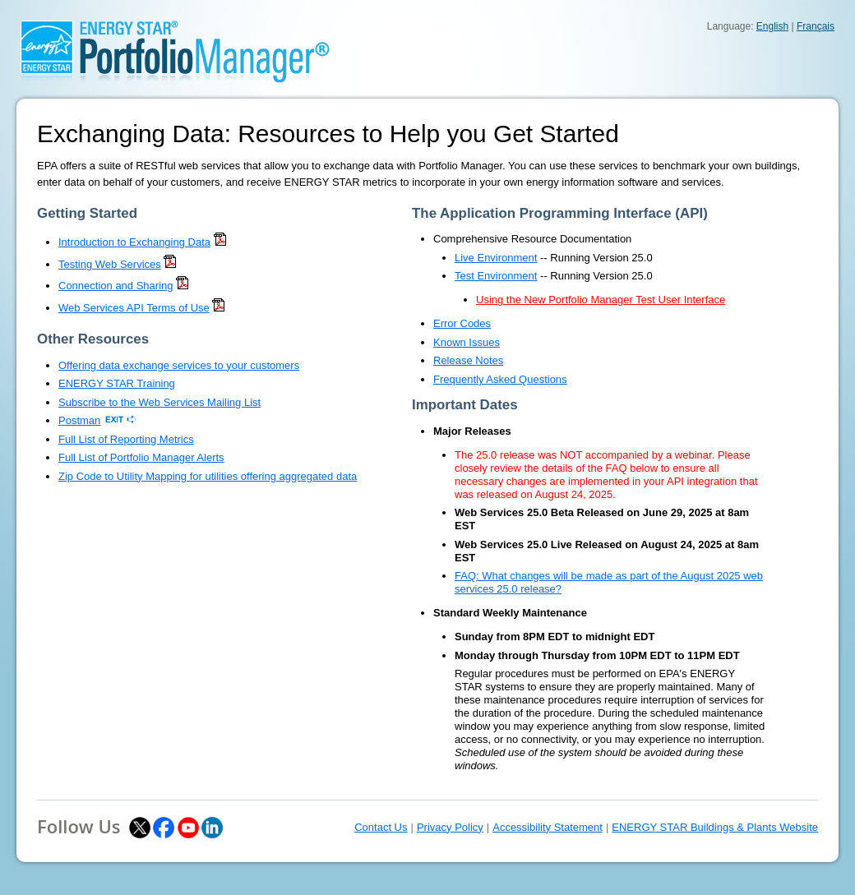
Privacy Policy (450, 827)
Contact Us (380, 827)
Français (815, 26)
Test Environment (496, 276)
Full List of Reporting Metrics (126, 439)
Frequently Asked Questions (500, 379)
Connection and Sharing (115, 285)
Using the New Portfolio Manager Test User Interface (600, 299)
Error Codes (462, 323)
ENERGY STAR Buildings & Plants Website (715, 827)
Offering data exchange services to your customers (178, 365)
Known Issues (466, 342)
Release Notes (468, 360)
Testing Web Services (109, 264)
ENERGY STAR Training (116, 383)
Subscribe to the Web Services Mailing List (159, 402)
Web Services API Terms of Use (134, 308)
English (772, 26)
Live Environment (496, 257)
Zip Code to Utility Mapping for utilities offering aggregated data (207, 476)
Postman (79, 420)
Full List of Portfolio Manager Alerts (141, 457)
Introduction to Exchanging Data (134, 242)
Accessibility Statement (547, 827)
